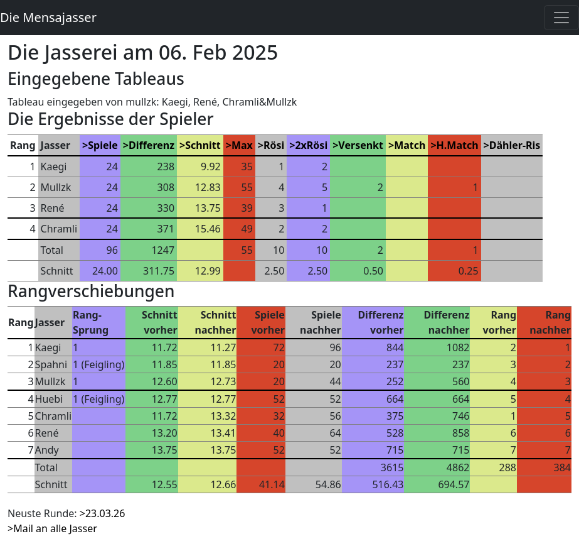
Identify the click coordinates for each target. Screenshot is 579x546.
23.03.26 (105, 513)
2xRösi (311, 145)
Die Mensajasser (48, 17)
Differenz (151, 145)
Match (409, 145)
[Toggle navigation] (561, 17)
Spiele (103, 145)
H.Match (458, 145)
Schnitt (203, 145)
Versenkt (360, 145)
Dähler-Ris (515, 145)
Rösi (273, 145)
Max (242, 145)
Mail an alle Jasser (55, 528)
